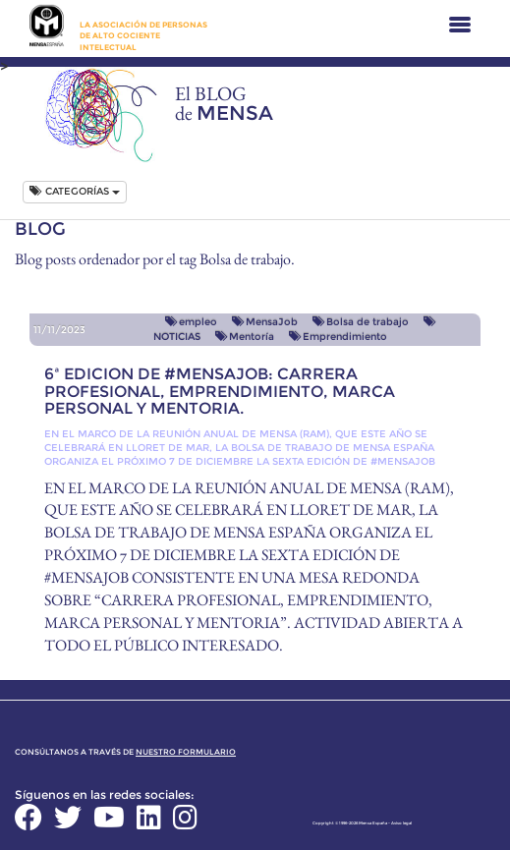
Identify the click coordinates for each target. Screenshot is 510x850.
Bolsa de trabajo (360, 321)
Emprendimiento (338, 336)
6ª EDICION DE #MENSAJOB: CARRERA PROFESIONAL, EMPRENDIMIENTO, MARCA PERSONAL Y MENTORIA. (219, 391)
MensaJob (265, 321)
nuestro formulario (186, 752)
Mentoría (244, 336)
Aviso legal (401, 823)
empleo (191, 321)
